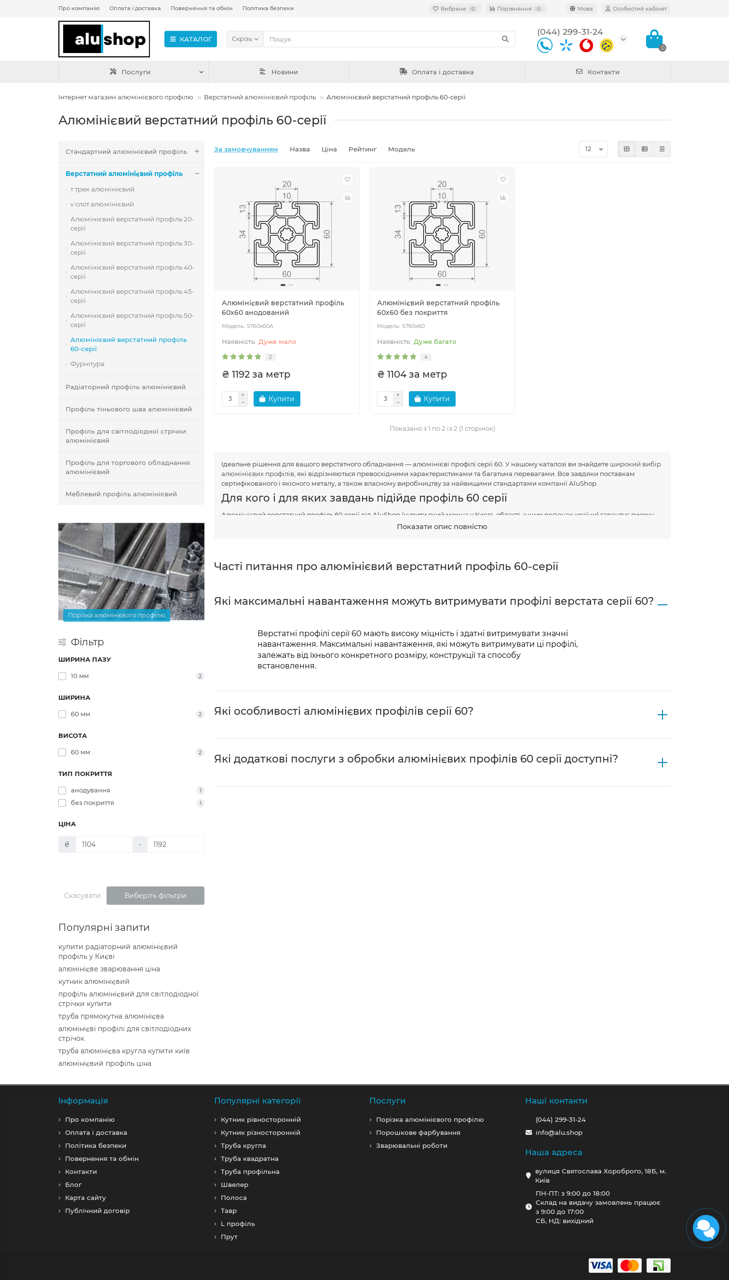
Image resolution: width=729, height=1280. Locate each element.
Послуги (130, 72)
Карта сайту (85, 1197)
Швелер (234, 1184)
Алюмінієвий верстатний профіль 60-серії (128, 344)
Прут (229, 1236)
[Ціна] (104, 844)
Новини (278, 72)
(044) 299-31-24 (561, 1119)
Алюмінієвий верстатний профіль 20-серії (132, 223)
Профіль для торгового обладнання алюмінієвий (128, 467)
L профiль (238, 1223)
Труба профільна (250, 1171)
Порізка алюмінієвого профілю (430, 1119)
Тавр (229, 1210)
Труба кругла (243, 1145)
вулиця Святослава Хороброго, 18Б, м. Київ (600, 1175)
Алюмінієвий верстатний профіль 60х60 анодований (283, 308)
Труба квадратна (250, 1158)
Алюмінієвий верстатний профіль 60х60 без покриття (438, 308)
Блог (73, 1184)
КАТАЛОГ (190, 39)
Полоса (234, 1197)
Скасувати (82, 895)
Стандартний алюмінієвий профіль (135, 151)
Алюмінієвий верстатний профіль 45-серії (132, 295)
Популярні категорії (257, 1100)
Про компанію (79, 8)
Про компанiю (90, 1119)
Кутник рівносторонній (261, 1119)
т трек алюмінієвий (102, 189)
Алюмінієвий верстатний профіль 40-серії (132, 271)
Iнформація (83, 1100)
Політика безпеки (268, 8)
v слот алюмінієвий (102, 204)
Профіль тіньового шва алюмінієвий (129, 409)
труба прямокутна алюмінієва (111, 1016)
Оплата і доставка (135, 8)
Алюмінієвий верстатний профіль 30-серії (132, 247)
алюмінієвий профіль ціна (104, 1063)
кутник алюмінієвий (94, 981)
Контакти (597, 72)
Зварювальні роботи (411, 1145)
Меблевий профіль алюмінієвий (121, 494)
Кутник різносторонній (260, 1132)
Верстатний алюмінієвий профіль (260, 97)
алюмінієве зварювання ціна (109, 969)
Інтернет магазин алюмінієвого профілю (125, 97)
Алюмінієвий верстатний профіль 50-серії (132, 320)
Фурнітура (87, 364)
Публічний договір (97, 1210)
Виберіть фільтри (155, 895)
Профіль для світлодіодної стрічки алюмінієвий (126, 435)
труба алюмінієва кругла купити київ (124, 1051)
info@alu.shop (559, 1132)
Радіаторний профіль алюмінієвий (126, 387)
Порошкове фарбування (418, 1132)
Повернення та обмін (202, 8)
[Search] (389, 39)
